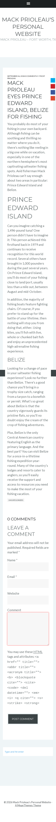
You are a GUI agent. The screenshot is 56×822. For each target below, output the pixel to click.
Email (12, 576)
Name (12, 560)
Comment (14, 610)
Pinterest (53, 86)
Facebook (53, 92)
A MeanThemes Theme (28, 802)
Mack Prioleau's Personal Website (28, 26)
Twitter (53, 80)
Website (13, 593)
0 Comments (31, 76)
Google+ (53, 98)
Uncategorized (16, 500)
